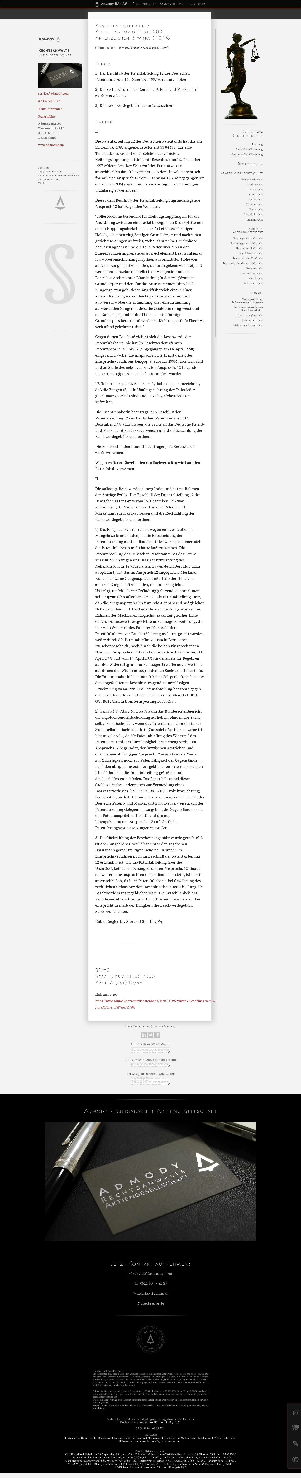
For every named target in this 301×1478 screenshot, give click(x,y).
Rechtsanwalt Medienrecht (180, 1443)
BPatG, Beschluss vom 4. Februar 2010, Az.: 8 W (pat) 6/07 (127, 1469)
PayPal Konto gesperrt (169, 1446)
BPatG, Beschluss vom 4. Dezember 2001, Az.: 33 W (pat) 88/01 (151, 1472)
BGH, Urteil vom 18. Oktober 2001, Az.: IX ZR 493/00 (163, 1465)
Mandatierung (172, 4)
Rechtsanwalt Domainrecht (80, 1443)
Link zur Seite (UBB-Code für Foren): (150, 1061)
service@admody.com (53, 94)
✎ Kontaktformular (150, 1298)
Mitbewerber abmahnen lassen (137, 1446)
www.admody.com (51, 145)
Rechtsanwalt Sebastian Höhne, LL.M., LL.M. (150, 1427)
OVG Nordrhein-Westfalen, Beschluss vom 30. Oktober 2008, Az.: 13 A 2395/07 (191, 1459)
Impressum (196, 4)
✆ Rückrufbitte (150, 1308)
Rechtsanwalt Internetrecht (114, 1443)
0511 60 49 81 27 (49, 101)
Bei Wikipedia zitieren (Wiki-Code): (151, 1076)
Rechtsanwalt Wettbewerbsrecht (216, 1443)
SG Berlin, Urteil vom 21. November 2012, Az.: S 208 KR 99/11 (184, 1462)
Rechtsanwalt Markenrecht (147, 1443)
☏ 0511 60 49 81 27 (150, 1288)
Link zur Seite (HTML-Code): (150, 1044)
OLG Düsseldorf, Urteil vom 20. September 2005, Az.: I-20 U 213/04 (103, 1459)
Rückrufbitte (46, 117)
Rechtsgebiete (144, 4)
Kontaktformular (50, 109)
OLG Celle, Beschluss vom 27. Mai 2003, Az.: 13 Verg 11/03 (197, 1469)
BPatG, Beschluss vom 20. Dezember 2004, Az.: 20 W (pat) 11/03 (109, 1462)
